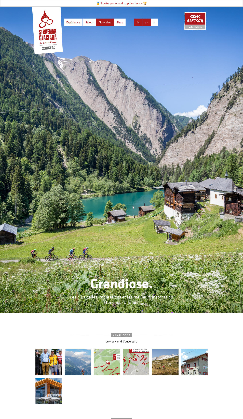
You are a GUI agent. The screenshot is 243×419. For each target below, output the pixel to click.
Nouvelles (105, 22)
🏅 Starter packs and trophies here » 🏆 (121, 3)
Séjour (89, 22)
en (146, 22)
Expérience (73, 22)
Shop (120, 22)
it (154, 22)
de (138, 22)
